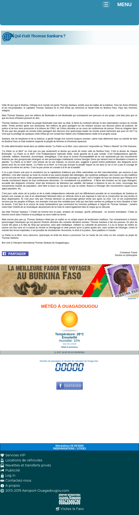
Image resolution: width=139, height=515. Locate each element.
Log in (10, 475)
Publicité (12, 470)
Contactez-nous (18, 480)
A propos (12, 486)
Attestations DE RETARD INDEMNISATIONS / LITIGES (69, 447)
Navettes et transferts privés (28, 465)
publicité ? (133, 298)
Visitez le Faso (72, 509)
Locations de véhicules (23, 460)
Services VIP (15, 455)
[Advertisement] (69, 73)
